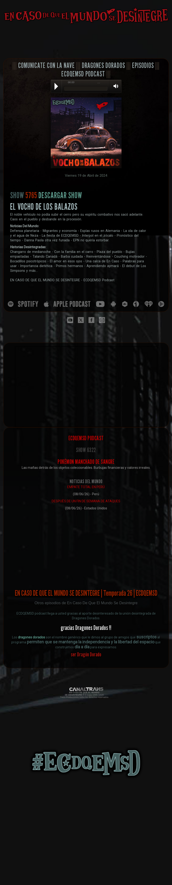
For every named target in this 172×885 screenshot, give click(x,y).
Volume (114, 86)
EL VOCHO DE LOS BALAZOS (44, 206)
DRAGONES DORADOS (103, 65)
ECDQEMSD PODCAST (83, 74)
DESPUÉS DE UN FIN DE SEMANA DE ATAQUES (86, 501)
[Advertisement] (86, 41)
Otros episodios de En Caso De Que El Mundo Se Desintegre (86, 603)
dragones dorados (31, 637)
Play (56, 86)
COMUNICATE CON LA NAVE (46, 65)
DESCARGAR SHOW (60, 195)
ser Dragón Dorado (86, 654)
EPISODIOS (143, 65)
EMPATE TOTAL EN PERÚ (86, 487)
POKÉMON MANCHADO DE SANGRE (86, 461)
